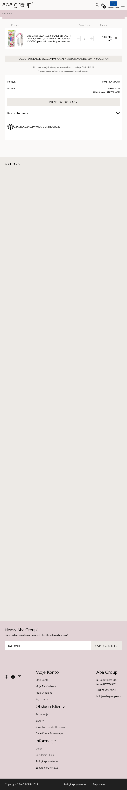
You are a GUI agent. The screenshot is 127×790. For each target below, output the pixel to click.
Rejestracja (41, 699)
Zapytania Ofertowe (46, 767)
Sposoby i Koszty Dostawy (50, 727)
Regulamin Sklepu (45, 754)
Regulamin (99, 784)
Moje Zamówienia (45, 686)
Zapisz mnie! (107, 645)
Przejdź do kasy (63, 101)
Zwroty (39, 720)
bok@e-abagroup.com (108, 696)
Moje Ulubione (43, 692)
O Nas (38, 748)
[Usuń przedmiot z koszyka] (116, 38)
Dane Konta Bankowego (49, 733)
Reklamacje (41, 714)
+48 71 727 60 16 (106, 689)
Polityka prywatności (47, 761)
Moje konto (42, 679)
